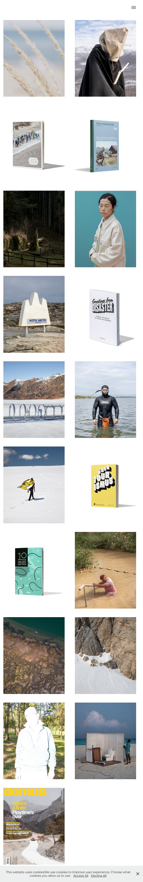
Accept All (80, 876)
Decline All (99, 876)
